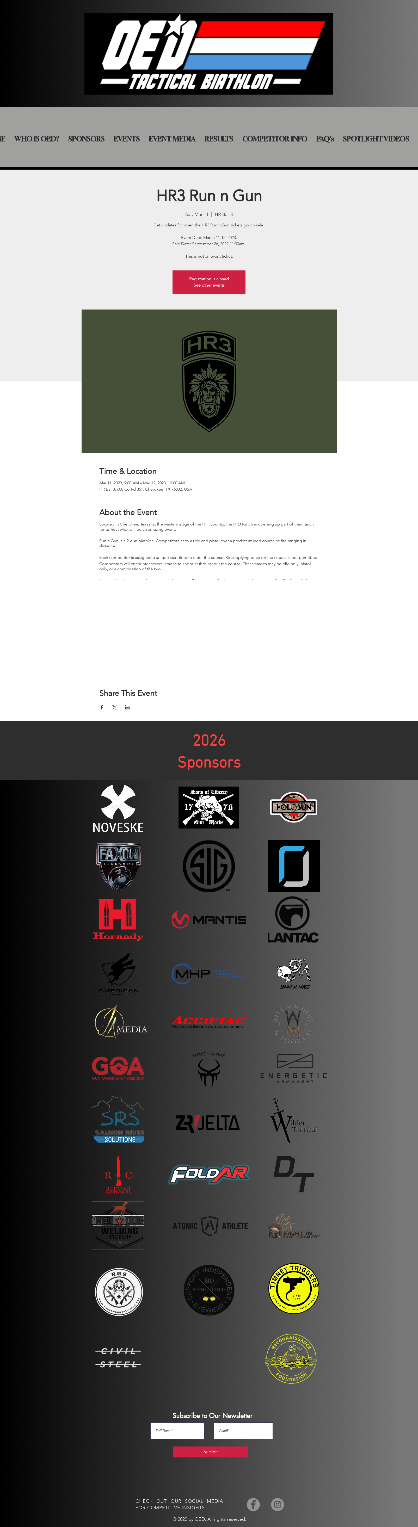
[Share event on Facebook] (101, 707)
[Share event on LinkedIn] (127, 707)
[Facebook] (253, 1504)
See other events (209, 285)
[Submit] (210, 1451)
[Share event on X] (114, 707)
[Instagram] (277, 1504)
